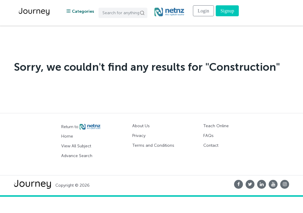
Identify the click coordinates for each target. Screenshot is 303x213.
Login (203, 10)
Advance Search (76, 155)
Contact (210, 145)
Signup (227, 10)
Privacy (139, 135)
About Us (141, 125)
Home (67, 136)
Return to (80, 127)
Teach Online (216, 125)
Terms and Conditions (153, 145)
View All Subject (76, 146)
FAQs (208, 135)
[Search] (123, 13)
